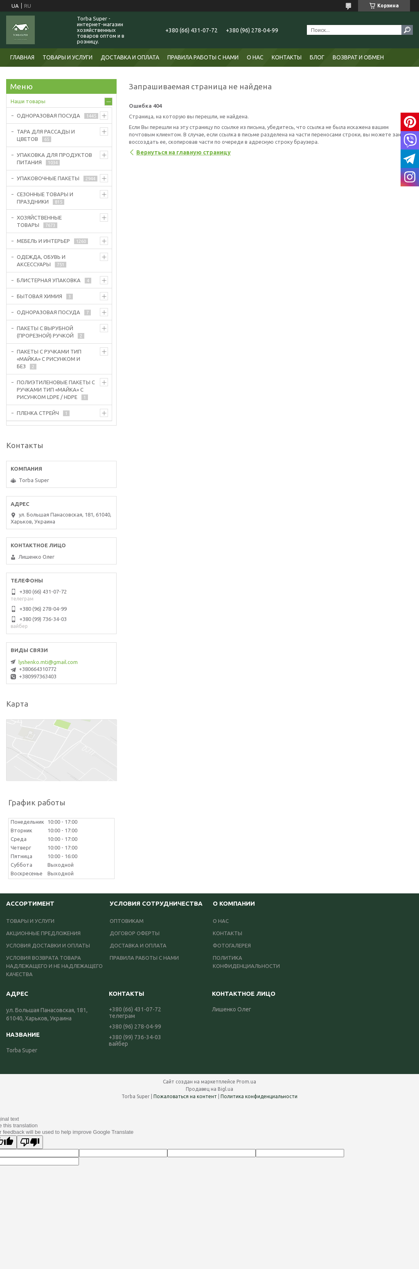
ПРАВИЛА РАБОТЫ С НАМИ (203, 57)
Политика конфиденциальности (259, 1096)
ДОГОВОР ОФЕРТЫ (135, 933)
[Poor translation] (30, 1142)
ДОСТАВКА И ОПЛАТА (130, 57)
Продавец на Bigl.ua (209, 1089)
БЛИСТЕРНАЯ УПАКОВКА (49, 280)
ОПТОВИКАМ (127, 921)
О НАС (255, 57)
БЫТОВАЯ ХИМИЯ (39, 296)
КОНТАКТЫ (287, 57)
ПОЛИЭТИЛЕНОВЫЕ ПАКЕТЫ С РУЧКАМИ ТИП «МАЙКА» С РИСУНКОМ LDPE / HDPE (56, 389)
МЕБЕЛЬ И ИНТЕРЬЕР (43, 241)
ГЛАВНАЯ (22, 57)
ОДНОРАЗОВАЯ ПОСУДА (48, 115)
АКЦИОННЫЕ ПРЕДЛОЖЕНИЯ (43, 933)
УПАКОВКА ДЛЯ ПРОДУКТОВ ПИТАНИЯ (54, 158)
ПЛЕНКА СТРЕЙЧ (38, 413)
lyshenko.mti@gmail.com (48, 662)
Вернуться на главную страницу (183, 152)
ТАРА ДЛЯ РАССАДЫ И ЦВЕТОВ (46, 135)
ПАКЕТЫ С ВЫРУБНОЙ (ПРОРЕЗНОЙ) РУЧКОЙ (45, 331)
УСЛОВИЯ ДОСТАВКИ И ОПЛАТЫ (48, 945)
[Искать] (407, 30)
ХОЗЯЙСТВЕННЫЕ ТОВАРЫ (39, 221)
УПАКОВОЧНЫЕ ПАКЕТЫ (48, 178)
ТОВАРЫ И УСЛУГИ (67, 57)
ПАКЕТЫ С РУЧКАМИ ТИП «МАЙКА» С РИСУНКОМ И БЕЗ (49, 359)
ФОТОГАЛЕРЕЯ (232, 945)
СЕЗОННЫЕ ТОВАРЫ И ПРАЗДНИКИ (45, 197)
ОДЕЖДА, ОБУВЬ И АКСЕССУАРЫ (41, 260)
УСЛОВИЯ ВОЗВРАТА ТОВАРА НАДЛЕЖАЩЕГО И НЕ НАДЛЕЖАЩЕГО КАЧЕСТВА (54, 966)
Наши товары (28, 101)
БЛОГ (317, 57)
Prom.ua (246, 1081)
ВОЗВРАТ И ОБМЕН (358, 57)
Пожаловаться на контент (185, 1096)
